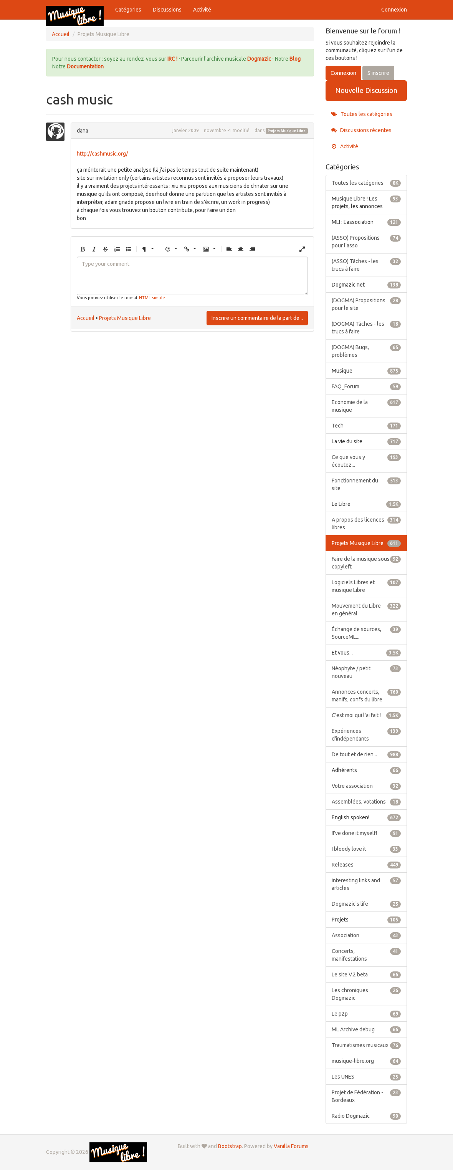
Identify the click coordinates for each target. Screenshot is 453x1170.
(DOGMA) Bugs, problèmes (366, 350)
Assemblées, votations (366, 801)
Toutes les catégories (361, 114)
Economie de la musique (366, 405)
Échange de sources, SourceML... (366, 632)
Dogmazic (259, 59)
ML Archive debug (366, 1029)
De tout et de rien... (366, 754)
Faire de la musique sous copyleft (366, 562)
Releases (366, 864)
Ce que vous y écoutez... (366, 460)
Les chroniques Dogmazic (366, 993)
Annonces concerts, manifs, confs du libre (366, 695)
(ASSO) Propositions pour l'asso (366, 241)
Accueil (85, 318)
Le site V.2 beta (366, 974)
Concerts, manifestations (366, 954)
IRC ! (172, 59)
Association (366, 935)
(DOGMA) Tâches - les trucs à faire (366, 327)
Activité (202, 10)
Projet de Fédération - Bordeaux (366, 1096)
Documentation (85, 66)
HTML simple (152, 297)
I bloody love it (366, 849)
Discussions (167, 10)
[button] (82, 249)
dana (82, 131)
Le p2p (366, 1014)
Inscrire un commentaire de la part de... (257, 318)
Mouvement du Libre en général (366, 609)
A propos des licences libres (366, 523)
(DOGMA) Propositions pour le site (366, 304)
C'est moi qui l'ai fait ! (366, 715)
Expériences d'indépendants (366, 734)
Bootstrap (230, 1146)
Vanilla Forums (291, 1146)
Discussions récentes (361, 130)
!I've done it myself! (366, 833)
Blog (295, 59)
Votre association (366, 786)
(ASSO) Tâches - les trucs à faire (366, 264)
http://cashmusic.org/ (102, 154)
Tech (366, 425)
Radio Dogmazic (366, 1116)
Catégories (128, 10)
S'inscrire (378, 73)
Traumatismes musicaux (366, 1045)
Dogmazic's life (366, 904)
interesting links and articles (366, 884)
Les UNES (366, 1077)
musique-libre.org (366, 1061)
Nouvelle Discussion (366, 90)
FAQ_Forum (366, 386)
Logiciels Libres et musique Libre (366, 585)
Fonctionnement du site (366, 484)
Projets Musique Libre (287, 131)
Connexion (394, 10)
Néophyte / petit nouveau (366, 672)
